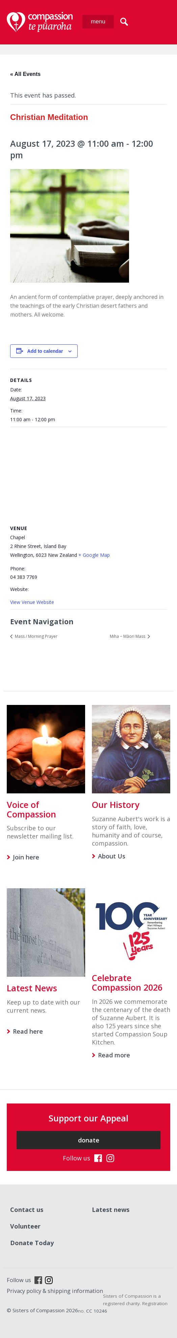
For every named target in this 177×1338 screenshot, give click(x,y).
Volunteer (25, 1226)
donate (88, 1140)
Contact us (26, 1209)
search (124, 21)
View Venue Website (32, 602)
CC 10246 (96, 1311)
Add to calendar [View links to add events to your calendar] (45, 351)
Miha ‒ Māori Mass (128, 636)
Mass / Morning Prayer (35, 636)
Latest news (110, 1209)
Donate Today (32, 1243)
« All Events (25, 74)
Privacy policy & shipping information (55, 1291)
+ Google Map (94, 555)
